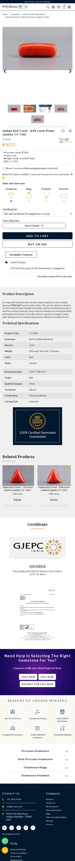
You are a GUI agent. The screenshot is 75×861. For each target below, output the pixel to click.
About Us (50, 799)
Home (4, 14)
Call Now (47, 677)
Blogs (48, 814)
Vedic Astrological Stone (56, 817)
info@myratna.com (14, 806)
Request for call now (37, 684)
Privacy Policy (16, 856)
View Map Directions (11, 834)
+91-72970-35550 (13, 799)
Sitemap (49, 821)
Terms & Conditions (18, 853)
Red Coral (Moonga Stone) (34, 14)
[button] (70, 130)
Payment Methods (18, 849)
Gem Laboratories (53, 810)
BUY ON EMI (37, 244)
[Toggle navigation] (69, 7)
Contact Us (50, 803)
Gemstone (15, 14)
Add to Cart (37, 236)
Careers (49, 824)
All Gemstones (52, 806)
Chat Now (28, 677)
